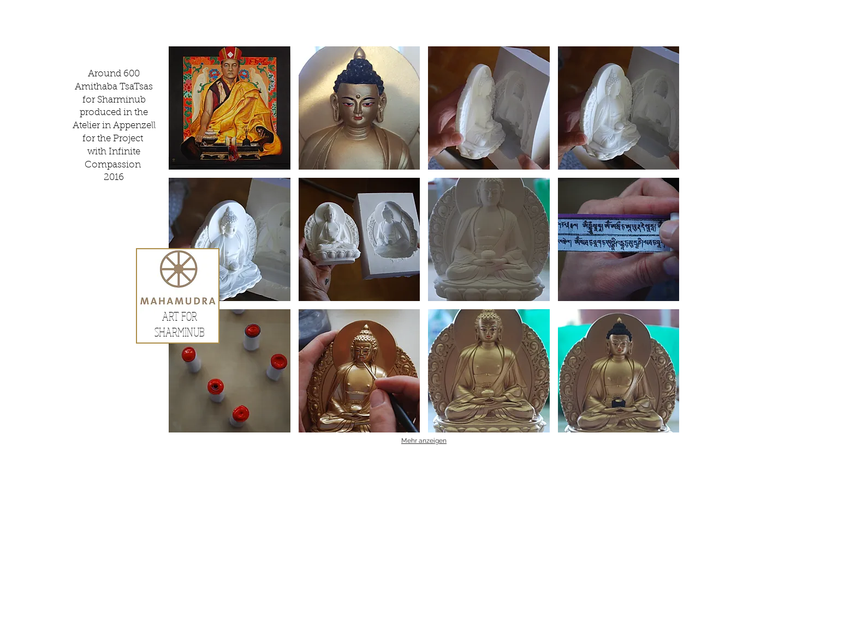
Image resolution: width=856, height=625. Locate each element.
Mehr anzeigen (424, 440)
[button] (229, 108)
